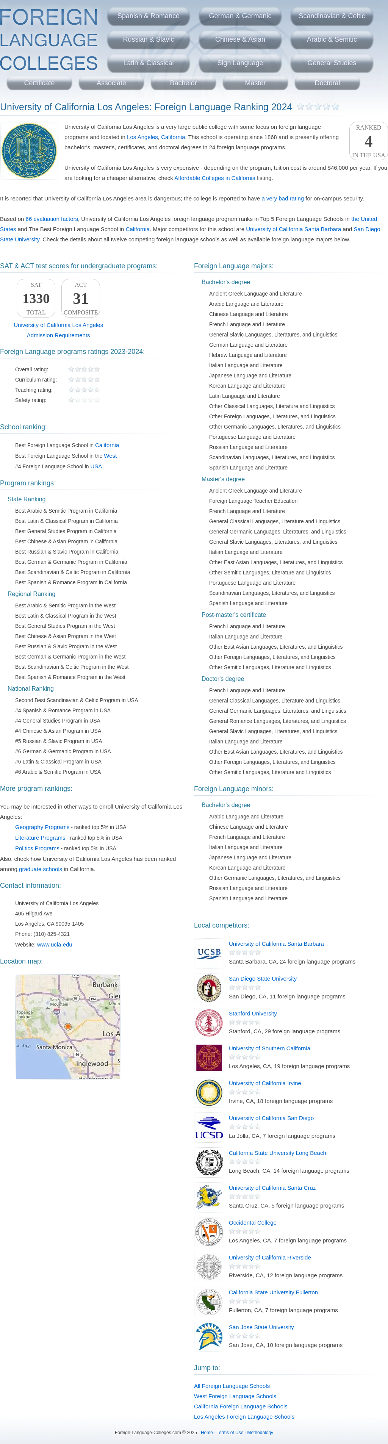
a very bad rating (282, 198)
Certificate (39, 83)
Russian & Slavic (148, 39)
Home (207, 1432)
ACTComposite (81, 299)
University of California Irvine (265, 1083)
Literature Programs (40, 837)
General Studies (331, 63)
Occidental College (253, 1222)
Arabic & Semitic (332, 39)
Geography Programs (42, 827)
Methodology (260, 1432)
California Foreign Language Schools (241, 1406)
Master (255, 83)
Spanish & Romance (148, 16)
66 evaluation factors (52, 219)
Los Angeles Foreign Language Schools (244, 1416)
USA (96, 466)
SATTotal (36, 299)
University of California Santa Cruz (272, 1187)
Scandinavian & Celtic (332, 16)
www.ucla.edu (54, 944)
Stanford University (253, 1013)
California (173, 137)
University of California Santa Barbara (293, 229)
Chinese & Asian (240, 39)
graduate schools (40, 869)
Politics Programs (37, 848)
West (110, 455)
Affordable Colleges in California (214, 178)
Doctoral (327, 83)
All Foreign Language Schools (232, 1386)
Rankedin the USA (369, 141)
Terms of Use (230, 1432)
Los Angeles (142, 137)
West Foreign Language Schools (235, 1396)
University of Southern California (269, 1048)
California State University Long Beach (277, 1153)
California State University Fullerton (273, 1292)
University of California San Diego (271, 1118)
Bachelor (183, 83)
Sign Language (240, 63)
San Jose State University (261, 1327)
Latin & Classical (148, 63)
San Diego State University (263, 978)
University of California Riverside (270, 1257)
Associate (111, 83)
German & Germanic (240, 16)
